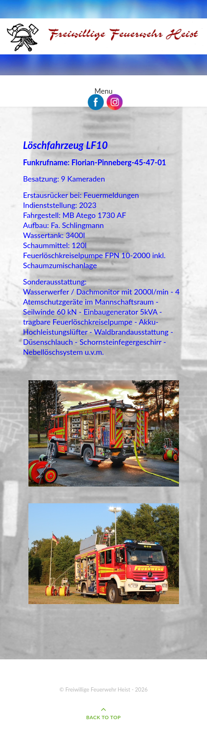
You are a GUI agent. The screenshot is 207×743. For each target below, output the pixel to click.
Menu (103, 91)
